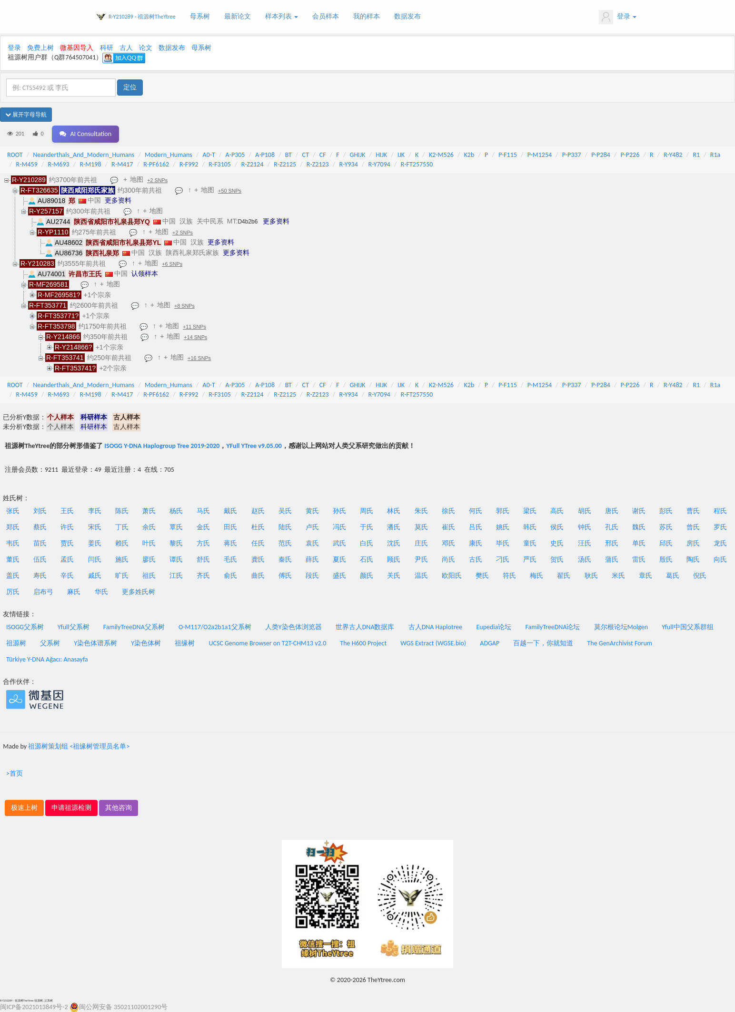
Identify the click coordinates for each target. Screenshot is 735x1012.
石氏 (366, 559)
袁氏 (312, 543)
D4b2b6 (248, 221)
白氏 (366, 543)
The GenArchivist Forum (619, 643)
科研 (106, 48)
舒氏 (203, 559)
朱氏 (421, 511)
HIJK (381, 155)
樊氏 (482, 576)
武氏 (339, 543)
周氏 (366, 511)
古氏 (475, 559)
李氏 (94, 511)
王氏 (67, 511)
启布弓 (43, 592)
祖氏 (149, 576)
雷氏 (639, 559)
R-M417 (122, 164)
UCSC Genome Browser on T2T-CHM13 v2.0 (268, 643)
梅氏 (536, 576)
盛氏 (339, 576)
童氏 (529, 543)
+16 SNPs (199, 358)
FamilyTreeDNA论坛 (552, 627)
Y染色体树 (146, 643)
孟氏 (67, 559)
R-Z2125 (285, 164)
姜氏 (94, 543)
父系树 (50, 643)
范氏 (285, 543)
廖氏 (149, 559)
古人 (126, 48)
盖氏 (13, 576)
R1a (715, 155)
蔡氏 (40, 527)
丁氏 (122, 527)
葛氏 (672, 576)
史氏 (557, 543)
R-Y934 (348, 164)
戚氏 (94, 576)
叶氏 (149, 543)
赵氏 (258, 511)
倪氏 (699, 576)
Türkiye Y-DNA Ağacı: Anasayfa (47, 659)
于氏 (366, 527)
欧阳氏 (452, 576)
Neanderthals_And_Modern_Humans (83, 155)
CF (322, 155)
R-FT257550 (417, 164)
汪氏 (584, 543)
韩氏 (529, 527)
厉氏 (13, 592)
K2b (469, 155)
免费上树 (40, 48)
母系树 (200, 16)
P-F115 (507, 155)
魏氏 (639, 527)
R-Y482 (673, 155)
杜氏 (258, 527)
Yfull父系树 (73, 627)
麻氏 (73, 592)
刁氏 (502, 559)
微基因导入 (76, 48)
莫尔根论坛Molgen (621, 627)
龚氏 (258, 559)
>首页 (14, 773)
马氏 (203, 511)
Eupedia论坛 (493, 627)
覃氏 (176, 527)
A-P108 (265, 155)
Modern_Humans (168, 155)
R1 (696, 155)
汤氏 (584, 559)
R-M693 (58, 164)
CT (305, 155)
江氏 (176, 576)
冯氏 (339, 527)
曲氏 (258, 576)
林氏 (393, 511)
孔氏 (611, 527)
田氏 (230, 527)
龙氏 (720, 543)
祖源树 (16, 643)
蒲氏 (611, 559)
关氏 (393, 576)
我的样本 (366, 16)
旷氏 (122, 576)
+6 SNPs (172, 264)
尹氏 (421, 559)
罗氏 (720, 527)
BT (288, 155)
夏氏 (339, 559)
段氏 (312, 576)
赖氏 (122, 543)
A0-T (209, 155)
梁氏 (529, 511)
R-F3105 (220, 164)
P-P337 (571, 155)
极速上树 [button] (24, 808)
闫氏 (94, 559)
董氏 (13, 559)
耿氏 (591, 576)
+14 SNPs (195, 337)
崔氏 (448, 527)
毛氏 (230, 559)
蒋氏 (230, 543)
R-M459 (27, 164)
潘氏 (393, 527)
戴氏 (230, 511)
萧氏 (149, 511)
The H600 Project (363, 643)
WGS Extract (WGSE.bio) (433, 643)
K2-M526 (441, 155)
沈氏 (393, 543)
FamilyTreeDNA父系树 (134, 627)
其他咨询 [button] (118, 808)
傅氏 (285, 576)
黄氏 (312, 511)
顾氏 (393, 559)
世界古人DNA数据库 (365, 627)
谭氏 (176, 559)
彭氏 (666, 511)
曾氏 (693, 527)
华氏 (101, 592)
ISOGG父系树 (25, 627)
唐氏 (611, 511)
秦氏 (285, 559)
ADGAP (489, 643)
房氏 (693, 543)
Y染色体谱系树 (95, 643)
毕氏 (502, 543)
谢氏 (639, 511)
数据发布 (407, 16)
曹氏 (693, 511)
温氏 (421, 576)
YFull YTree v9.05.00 (253, 446)
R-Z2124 (252, 164)
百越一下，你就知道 (543, 643)
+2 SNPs (157, 180)
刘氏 (40, 511)
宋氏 (94, 527)
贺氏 (557, 559)
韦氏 (13, 543)
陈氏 (122, 511)
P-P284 (600, 155)
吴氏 (285, 511)
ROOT (14, 155)
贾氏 (67, 543)
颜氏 (366, 576)
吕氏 (475, 527)
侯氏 (557, 527)
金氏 (203, 527)
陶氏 (693, 559)
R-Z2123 (318, 164)
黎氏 (176, 543)
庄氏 (421, 543)
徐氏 (448, 511)
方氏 (203, 543)
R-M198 (90, 164)
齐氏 (203, 576)
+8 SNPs (184, 306)
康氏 (475, 543)
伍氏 (40, 559)
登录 (617, 17)
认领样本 (144, 273)
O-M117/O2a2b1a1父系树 (215, 627)
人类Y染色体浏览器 (293, 627)
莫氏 (421, 527)
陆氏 (285, 527)
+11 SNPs (194, 327)
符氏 (509, 576)
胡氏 (584, 511)
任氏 (258, 543)
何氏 (475, 511)
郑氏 (13, 527)
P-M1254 (539, 155)
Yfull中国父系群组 (687, 627)
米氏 (618, 576)
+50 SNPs (229, 191)
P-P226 (630, 155)
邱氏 (666, 543)
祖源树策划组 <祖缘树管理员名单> (78, 746)
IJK (401, 155)
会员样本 (325, 16)
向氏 (720, 559)
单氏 (639, 543)
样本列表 (281, 16)
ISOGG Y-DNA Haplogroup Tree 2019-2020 (161, 446)
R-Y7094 (379, 164)
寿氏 (40, 576)
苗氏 (40, 543)
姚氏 (502, 527)
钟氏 (584, 527)
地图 (136, 179)
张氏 (13, 511)
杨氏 (176, 511)
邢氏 (611, 543)
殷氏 (666, 559)
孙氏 (339, 511)
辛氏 (67, 576)
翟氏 (563, 576)
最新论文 (237, 16)
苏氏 (666, 527)
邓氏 (448, 543)
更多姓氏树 (138, 592)
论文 (145, 48)
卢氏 (312, 527)
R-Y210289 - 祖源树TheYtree (142, 16)
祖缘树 (185, 643)
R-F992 (189, 164)
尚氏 (448, 559)
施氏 (122, 559)
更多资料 (118, 200)
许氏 (67, 527)
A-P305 (235, 155)
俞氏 (230, 576)
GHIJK (358, 155)
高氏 (557, 511)
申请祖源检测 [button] (71, 808)
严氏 (529, 559)
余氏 (149, 527)
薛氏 (312, 559)
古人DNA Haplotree (435, 627)
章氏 (645, 576)
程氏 (720, 511)
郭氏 (502, 511)
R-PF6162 (156, 164)
